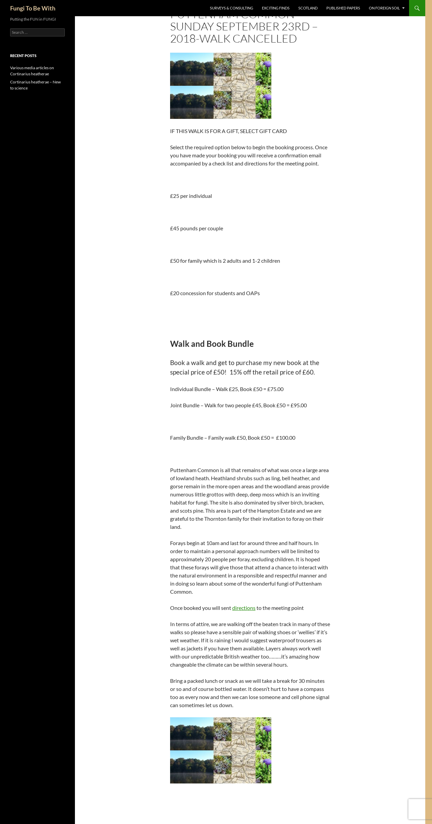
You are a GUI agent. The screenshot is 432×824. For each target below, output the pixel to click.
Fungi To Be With (32, 8)
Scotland (308, 8)
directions (243, 607)
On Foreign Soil (384, 8)
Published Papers (343, 8)
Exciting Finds (276, 8)
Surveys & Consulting (231, 8)
